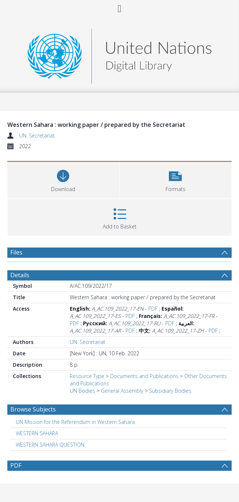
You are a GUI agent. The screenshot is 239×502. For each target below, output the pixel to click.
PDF (152, 308)
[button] (176, 179)
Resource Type (87, 376)
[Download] (63, 179)
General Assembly (122, 390)
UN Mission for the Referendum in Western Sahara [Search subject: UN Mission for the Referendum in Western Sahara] (75, 421)
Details (19, 275)
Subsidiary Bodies (170, 390)
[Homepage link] (119, 54)
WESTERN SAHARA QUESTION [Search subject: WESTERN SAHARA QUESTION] (50, 444)
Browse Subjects (33, 409)
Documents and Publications (144, 376)
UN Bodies (82, 390)
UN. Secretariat (37, 135)
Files (16, 252)
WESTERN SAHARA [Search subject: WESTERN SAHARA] (37, 433)
